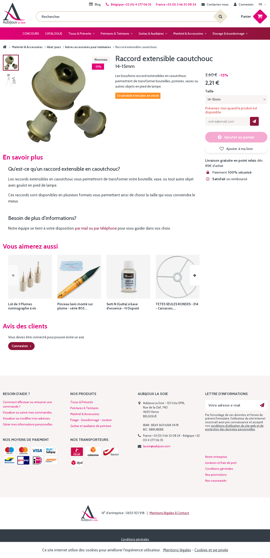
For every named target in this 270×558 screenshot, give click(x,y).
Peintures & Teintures (84, 408)
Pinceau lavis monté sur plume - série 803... (75, 306)
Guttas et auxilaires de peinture (90, 426)
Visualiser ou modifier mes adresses (26, 418)
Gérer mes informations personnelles (27, 424)
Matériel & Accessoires (84, 414)
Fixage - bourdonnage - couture (91, 420)
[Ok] (262, 405)
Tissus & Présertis (81, 402)
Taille (209, 91)
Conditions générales (219, 468)
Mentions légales (177, 550)
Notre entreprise (216, 457)
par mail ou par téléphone (96, 228)
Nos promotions (216, 474)
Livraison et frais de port (220, 462)
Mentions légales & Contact (169, 513)
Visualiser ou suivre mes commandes (27, 412)
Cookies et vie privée (211, 550)
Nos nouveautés (216, 480)
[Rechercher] (128, 16)
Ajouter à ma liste (239, 149)
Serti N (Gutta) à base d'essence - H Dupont (122, 306)
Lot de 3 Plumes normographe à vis (22, 306)
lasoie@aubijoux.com (156, 446)
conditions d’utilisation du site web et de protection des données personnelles (234, 427)
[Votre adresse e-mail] (236, 405)
